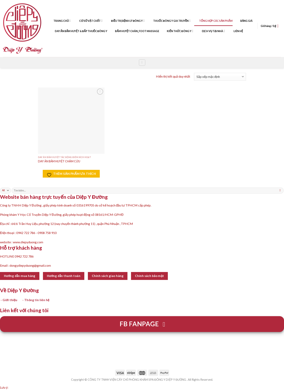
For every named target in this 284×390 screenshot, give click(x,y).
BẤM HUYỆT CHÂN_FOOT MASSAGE (134, 31)
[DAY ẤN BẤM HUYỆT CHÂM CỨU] (71, 121)
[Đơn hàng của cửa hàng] (220, 77)
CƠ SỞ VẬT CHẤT (88, 21)
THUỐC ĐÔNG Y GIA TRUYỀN (169, 21)
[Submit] (280, 190)
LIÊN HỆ (236, 31)
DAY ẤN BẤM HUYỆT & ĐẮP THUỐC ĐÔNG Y (78, 31)
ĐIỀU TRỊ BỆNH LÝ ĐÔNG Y (125, 21)
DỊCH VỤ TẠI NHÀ (211, 31)
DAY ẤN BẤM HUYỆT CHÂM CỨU (59, 161)
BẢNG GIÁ (244, 21)
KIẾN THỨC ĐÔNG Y (177, 31)
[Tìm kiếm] (142, 62)
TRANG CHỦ (59, 21)
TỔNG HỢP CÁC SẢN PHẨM (213, 21)
